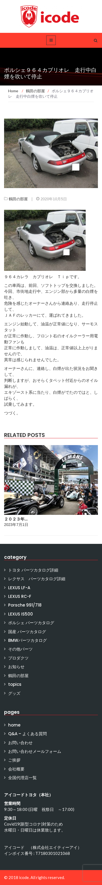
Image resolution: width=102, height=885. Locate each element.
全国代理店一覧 (22, 778)
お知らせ (16, 667)
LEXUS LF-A (19, 588)
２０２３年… (15, 519)
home (14, 725)
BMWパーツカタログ (27, 640)
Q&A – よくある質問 (27, 734)
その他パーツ (20, 649)
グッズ (14, 693)
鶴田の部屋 (18, 199)
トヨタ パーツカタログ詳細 (33, 570)
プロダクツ (18, 658)
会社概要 (16, 769)
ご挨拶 (14, 760)
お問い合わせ (20, 743)
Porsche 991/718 (25, 605)
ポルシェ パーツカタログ (31, 623)
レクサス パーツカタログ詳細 (36, 579)
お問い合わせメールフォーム (34, 751)
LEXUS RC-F (19, 596)
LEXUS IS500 (20, 614)
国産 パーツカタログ (27, 632)
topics (14, 684)
